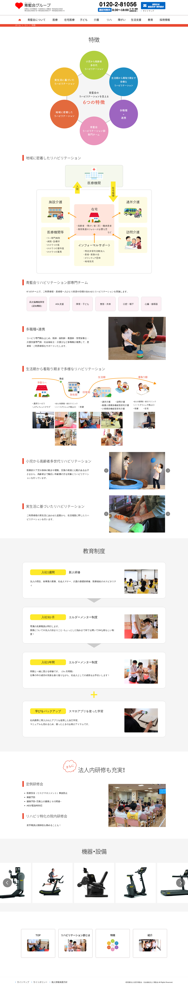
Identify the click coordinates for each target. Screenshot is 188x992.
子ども (84, 20)
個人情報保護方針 (59, 987)
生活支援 (136, 20)
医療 (55, 20)
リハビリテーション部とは (75, 937)
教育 (150, 20)
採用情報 (165, 20)
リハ (109, 20)
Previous (106, 470)
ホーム (19, 19)
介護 (96, 20)
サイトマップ (149, 11)
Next (168, 470)
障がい (122, 20)
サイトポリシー (40, 987)
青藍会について (37, 20)
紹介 (150, 935)
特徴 (112, 935)
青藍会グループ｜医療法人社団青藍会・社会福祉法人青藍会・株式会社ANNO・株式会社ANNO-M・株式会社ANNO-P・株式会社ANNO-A (41, 6)
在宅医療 (69, 20)
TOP (38, 935)
